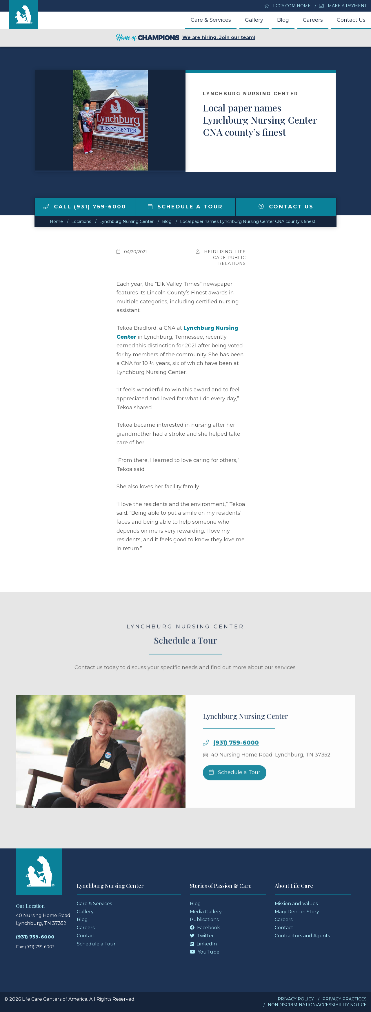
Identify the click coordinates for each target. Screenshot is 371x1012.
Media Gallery (206, 911)
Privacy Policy (296, 999)
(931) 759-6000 (236, 762)
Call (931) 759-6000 (84, 207)
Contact (86, 935)
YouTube (204, 952)
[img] (46, 206)
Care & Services (211, 20)
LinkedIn (203, 944)
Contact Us (351, 20)
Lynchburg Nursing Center (126, 221)
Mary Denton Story (297, 911)
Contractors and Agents (302, 935)
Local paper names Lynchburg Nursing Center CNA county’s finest (247, 221)
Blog (283, 20)
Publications (204, 919)
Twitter (202, 935)
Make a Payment (343, 5)
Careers (313, 20)
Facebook (205, 927)
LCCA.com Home (287, 5)
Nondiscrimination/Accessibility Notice (317, 1004)
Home (56, 221)
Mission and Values (296, 903)
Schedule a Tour (185, 207)
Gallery (254, 20)
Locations (81, 221)
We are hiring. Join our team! (185, 38)
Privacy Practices (344, 999)
